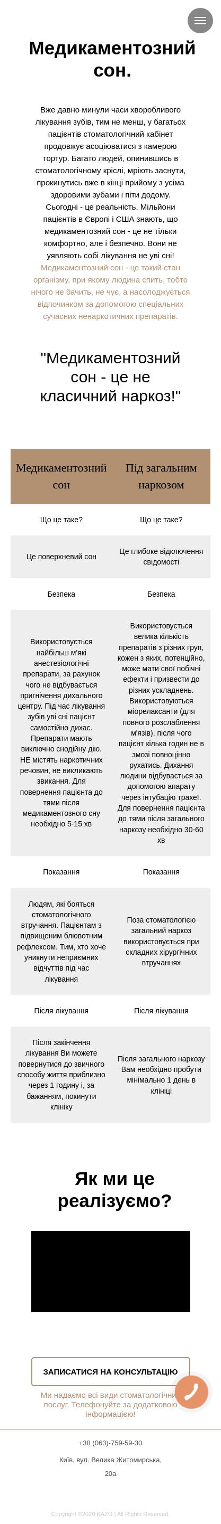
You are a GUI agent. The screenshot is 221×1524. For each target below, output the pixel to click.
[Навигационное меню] (200, 20)
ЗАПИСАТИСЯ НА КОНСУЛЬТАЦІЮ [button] (110, 1371)
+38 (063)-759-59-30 (111, 1443)
